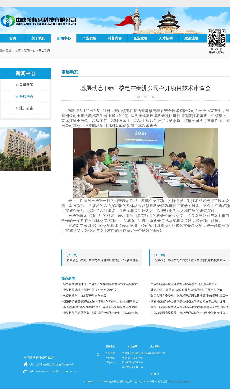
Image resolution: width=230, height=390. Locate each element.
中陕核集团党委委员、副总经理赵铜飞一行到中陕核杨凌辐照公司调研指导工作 (102, 312)
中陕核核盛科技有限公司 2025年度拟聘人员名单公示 (184, 284)
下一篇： (190, 260)
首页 (12, 38)
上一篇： (102, 260)
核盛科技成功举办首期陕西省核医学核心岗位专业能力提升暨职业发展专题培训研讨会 (190, 301)
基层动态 (44, 50)
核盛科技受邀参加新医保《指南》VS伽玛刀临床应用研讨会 (101, 301)
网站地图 (162, 381)
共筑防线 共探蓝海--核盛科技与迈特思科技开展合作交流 (186, 289)
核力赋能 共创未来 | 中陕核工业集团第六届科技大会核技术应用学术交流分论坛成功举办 (102, 284)
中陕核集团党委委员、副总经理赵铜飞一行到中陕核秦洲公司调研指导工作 (190, 312)
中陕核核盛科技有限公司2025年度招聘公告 (90, 289)
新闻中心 (29, 50)
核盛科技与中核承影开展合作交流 (84, 295)
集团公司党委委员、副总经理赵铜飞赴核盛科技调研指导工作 (189, 295)
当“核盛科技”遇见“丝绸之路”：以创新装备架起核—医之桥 (100, 307)
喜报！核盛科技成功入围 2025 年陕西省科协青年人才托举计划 (190, 307)
